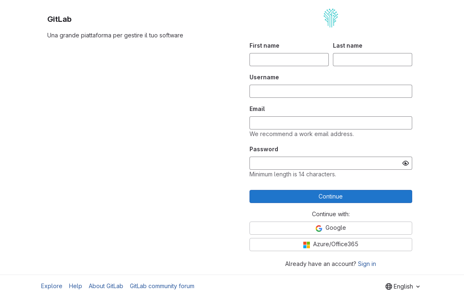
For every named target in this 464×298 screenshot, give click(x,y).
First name (264, 45)
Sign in (367, 263)
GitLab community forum (162, 285)
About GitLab (106, 285)
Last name (347, 45)
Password (263, 149)
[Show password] (405, 163)
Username (264, 77)
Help (75, 285)
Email (257, 108)
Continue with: (331, 213)
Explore (51, 285)
